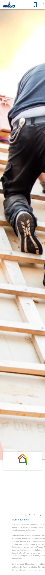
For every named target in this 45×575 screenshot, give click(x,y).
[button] (43, 5)
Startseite (37, 518)
